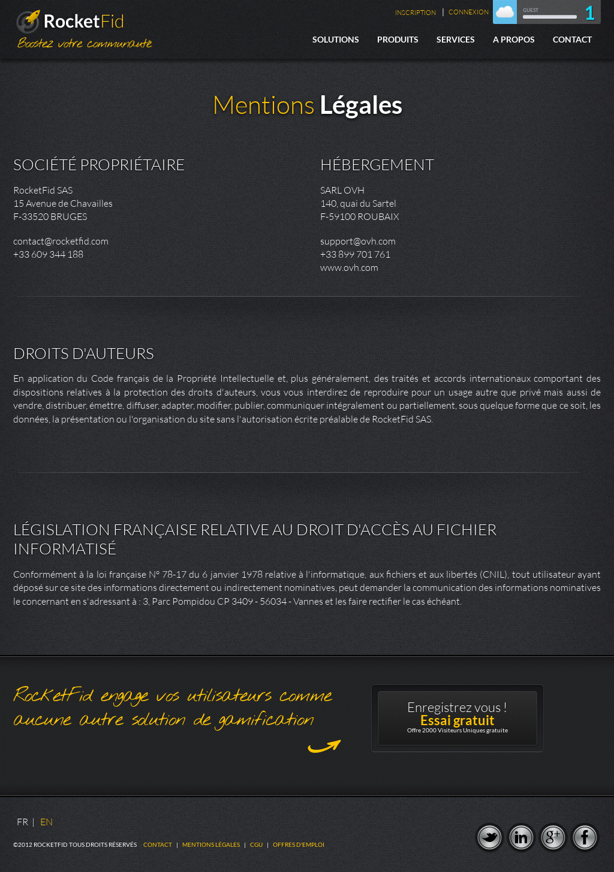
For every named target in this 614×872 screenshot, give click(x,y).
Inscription (415, 12)
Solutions (335, 39)
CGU (256, 844)
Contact (572, 39)
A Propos (514, 39)
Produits (398, 39)
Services (456, 39)
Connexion (469, 12)
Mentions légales (211, 844)
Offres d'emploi (298, 844)
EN (46, 822)
